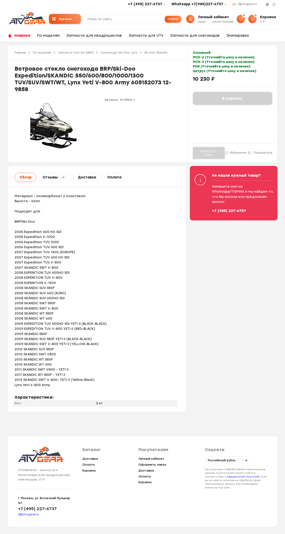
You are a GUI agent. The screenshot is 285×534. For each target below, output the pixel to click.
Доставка (87, 177)
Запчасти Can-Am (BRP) (76, 52)
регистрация (223, 21)
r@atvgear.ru (247, 4)
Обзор (25, 177)
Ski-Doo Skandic (156, 52)
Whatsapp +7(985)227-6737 (197, 4)
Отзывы (54, 177)
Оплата (114, 177)
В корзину (232, 98)
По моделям (48, 36)
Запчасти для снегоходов (194, 36)
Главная (20, 52)
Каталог (62, 19)
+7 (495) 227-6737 (145, 4)
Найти (173, 19)
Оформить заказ (152, 464)
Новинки (22, 36)
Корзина (89, 470)
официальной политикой (243, 476)
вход (202, 21)
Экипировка (237, 36)
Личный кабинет (151, 458)
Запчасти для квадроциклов (94, 36)
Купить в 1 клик (208, 153)
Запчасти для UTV (146, 36)
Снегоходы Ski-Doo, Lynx (119, 52)
